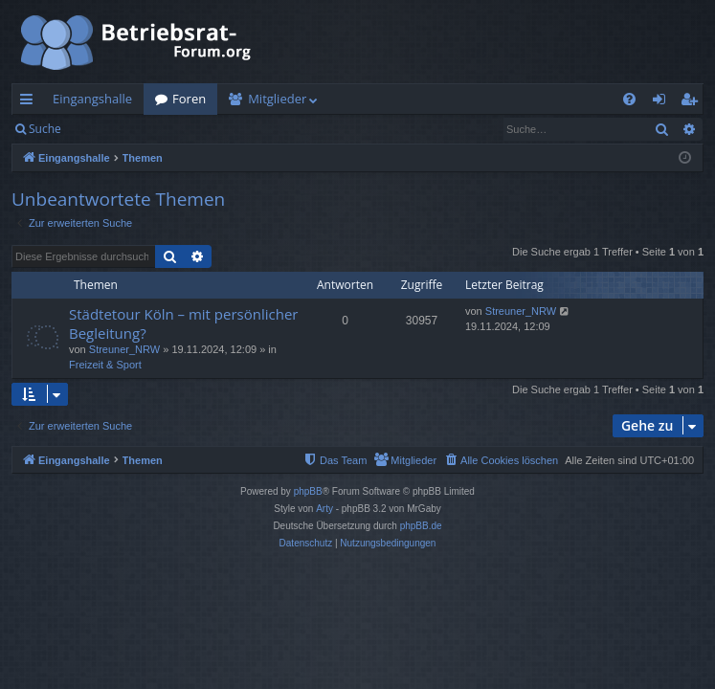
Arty (324, 508)
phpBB (308, 491)
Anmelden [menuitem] (664, 102)
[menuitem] (629, 99)
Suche (45, 129)
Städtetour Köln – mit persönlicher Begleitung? (183, 323)
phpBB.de (421, 526)
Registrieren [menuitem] (693, 102)
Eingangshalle (92, 98)
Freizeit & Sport (105, 364)
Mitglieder (277, 98)
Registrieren (203, 129)
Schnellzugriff (30, 102)
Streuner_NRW (124, 349)
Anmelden (116, 129)
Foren (189, 98)
